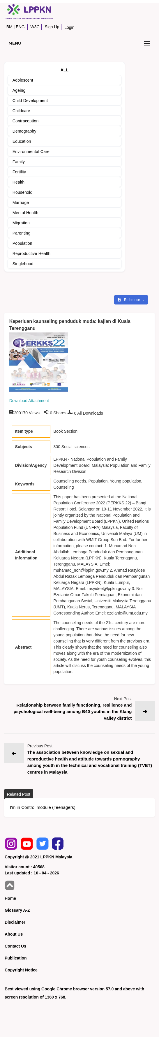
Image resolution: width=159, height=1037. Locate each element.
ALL (65, 70)
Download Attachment (29, 400)
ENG (20, 26)
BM (9, 26)
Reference (129, 300)
